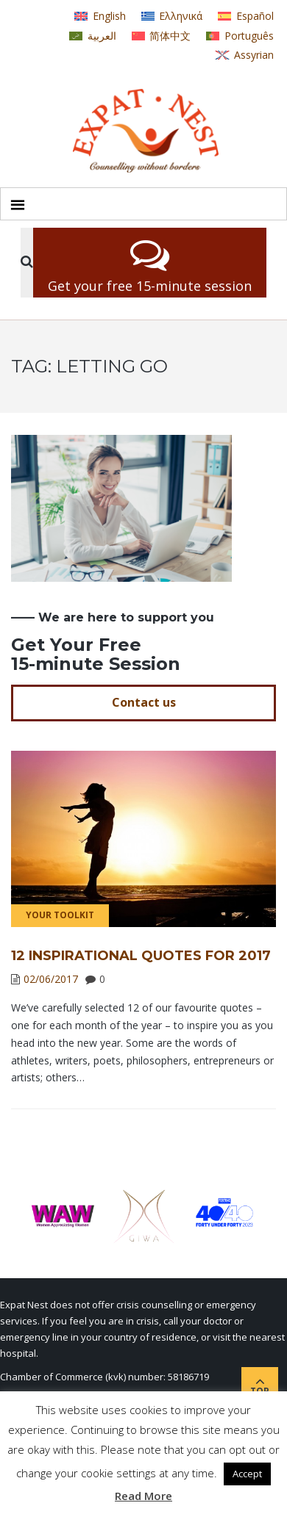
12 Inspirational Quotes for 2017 (141, 956)
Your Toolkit (60, 915)
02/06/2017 (51, 979)
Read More (143, 1495)
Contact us (144, 702)
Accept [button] (247, 1473)
